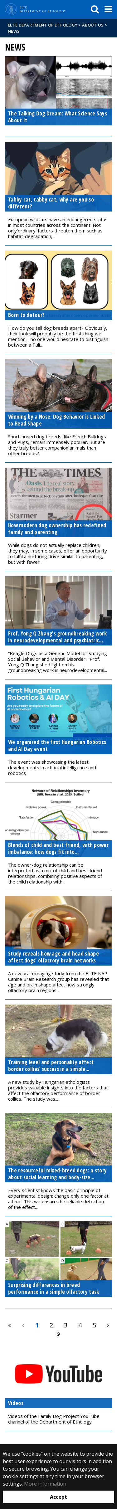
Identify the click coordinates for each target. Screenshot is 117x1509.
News (14, 31)
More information (45, 1483)
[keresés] (95, 9)
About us (93, 25)
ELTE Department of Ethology (42, 25)
